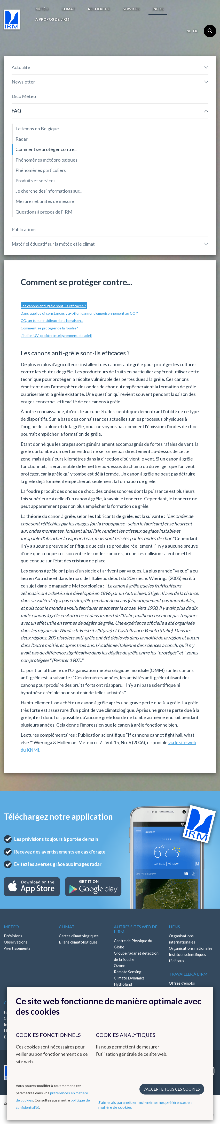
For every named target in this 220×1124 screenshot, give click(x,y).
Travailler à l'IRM (188, 973)
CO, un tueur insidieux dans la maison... (52, 320)
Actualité (21, 67)
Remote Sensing (128, 971)
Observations (15, 942)
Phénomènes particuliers (40, 170)
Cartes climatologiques (79, 935)
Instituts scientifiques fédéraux (187, 957)
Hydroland (123, 984)
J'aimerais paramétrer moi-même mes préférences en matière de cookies (145, 1105)
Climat (68, 9)
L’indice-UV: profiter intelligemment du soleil (56, 335)
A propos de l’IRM (52, 19)
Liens (174, 926)
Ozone (119, 965)
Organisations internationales (182, 938)
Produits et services (35, 180)
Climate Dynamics (129, 978)
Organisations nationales (191, 948)
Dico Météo (24, 96)
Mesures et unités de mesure (44, 201)
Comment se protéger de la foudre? (49, 328)
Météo (42, 9)
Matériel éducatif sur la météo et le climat (53, 244)
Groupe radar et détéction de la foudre (136, 956)
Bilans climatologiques (78, 942)
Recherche (99, 9)
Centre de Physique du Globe (133, 943)
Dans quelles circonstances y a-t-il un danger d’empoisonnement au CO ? (79, 313)
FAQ (16, 111)
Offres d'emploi (182, 983)
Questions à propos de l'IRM (43, 212)
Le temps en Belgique (37, 128)
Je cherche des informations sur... (48, 191)
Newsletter (23, 82)
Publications (24, 229)
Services (131, 9)
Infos (157, 9)
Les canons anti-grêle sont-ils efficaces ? (53, 306)
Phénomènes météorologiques (46, 160)
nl (189, 31)
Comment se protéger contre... (46, 149)
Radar (21, 139)
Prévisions (13, 935)
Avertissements (17, 948)
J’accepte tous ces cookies (172, 1089)
